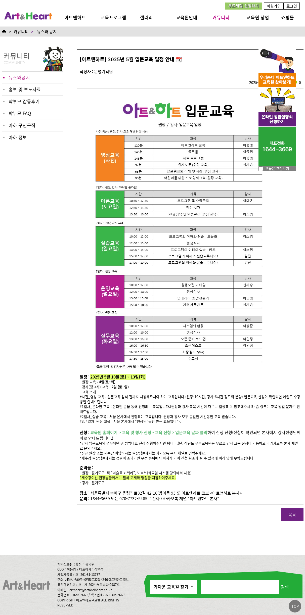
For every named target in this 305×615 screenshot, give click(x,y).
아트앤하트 (75, 17)
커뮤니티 (221, 17)
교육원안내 (186, 17)
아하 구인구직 (22, 125)
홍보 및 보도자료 (25, 89)
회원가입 (274, 6)
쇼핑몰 (287, 17)
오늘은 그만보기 (277, 168)
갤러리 (146, 17)
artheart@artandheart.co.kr (90, 589)
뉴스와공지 (19, 77)
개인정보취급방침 (69, 564)
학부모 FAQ (20, 113)
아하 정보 (18, 137)
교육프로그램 (113, 17)
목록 (292, 514)
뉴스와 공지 (47, 31)
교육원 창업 (257, 17)
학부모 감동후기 (24, 101)
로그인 (291, 6)
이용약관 (88, 564)
